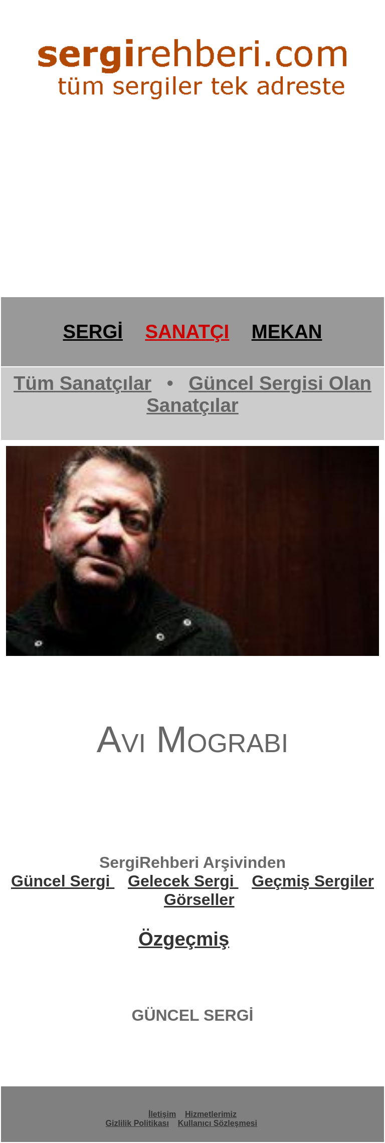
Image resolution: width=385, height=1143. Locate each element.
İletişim (162, 1114)
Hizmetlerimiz (211, 1114)
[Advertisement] (192, 218)
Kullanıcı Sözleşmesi (217, 1123)
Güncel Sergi (62, 881)
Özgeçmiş (183, 939)
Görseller (199, 899)
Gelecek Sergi (183, 881)
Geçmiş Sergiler (313, 881)
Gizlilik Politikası (137, 1123)
